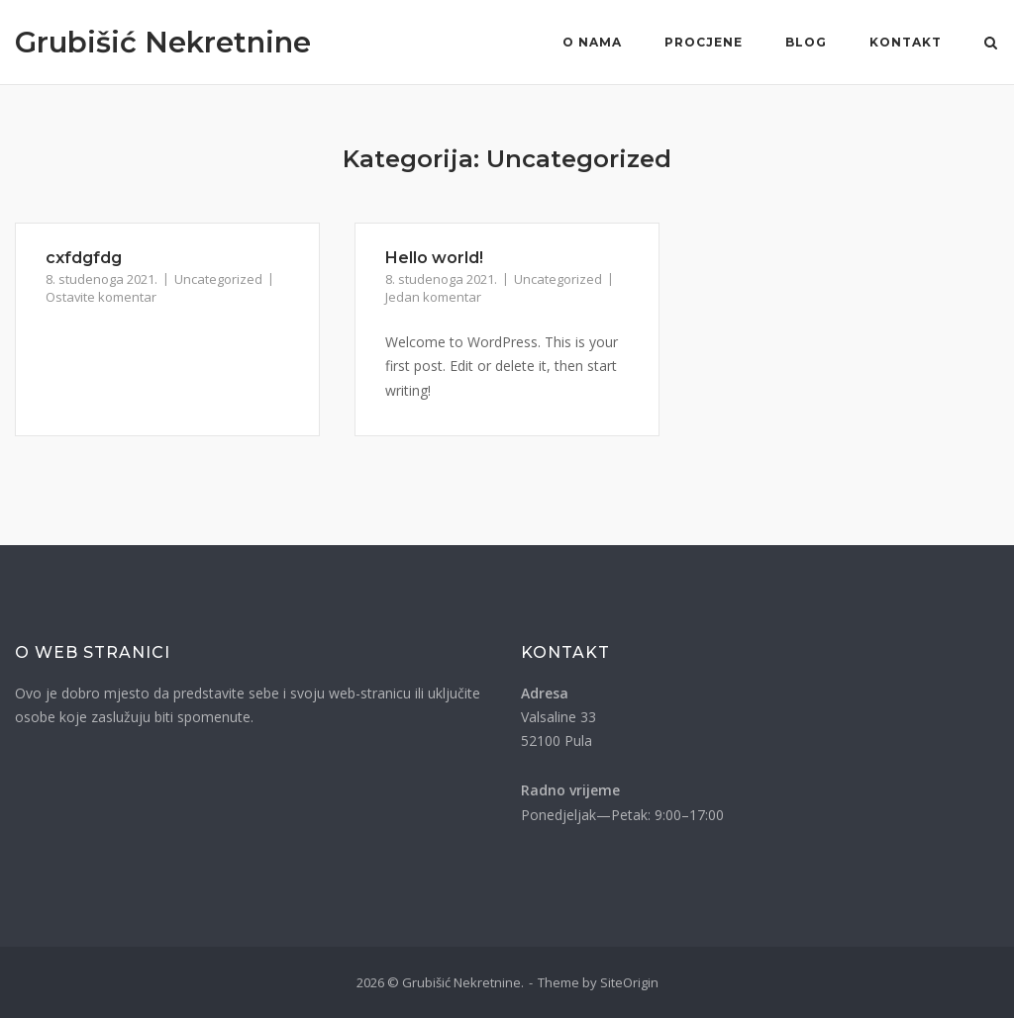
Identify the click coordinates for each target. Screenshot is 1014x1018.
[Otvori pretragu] (990, 44)
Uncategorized (218, 279)
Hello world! (434, 257)
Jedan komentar (433, 297)
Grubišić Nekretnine (163, 42)
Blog (806, 42)
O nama (592, 42)
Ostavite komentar (101, 297)
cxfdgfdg (84, 257)
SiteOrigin (629, 982)
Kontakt (905, 42)
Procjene (703, 42)
